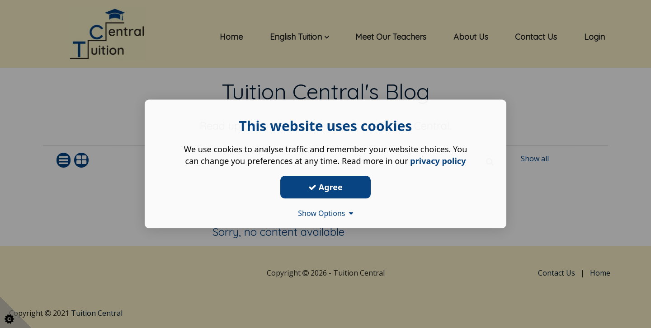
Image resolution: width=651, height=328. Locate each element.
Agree (325, 187)
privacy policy (438, 160)
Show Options (325, 213)
